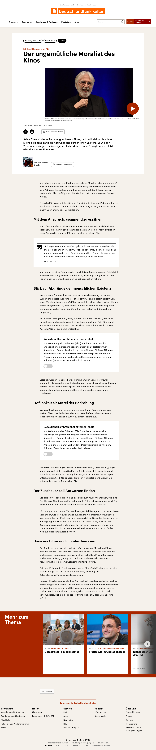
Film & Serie (50, 41)
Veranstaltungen (71, 727)
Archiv (77, 22)
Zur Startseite (46, 691)
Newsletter (68, 720)
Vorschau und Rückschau (12, 712)
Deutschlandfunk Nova (86, 5)
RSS (65, 724)
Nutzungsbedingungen (83, 743)
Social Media (100, 716)
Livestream (37, 712)
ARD (58, 745)
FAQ (65, 712)
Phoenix (76, 745)
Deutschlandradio (134, 712)
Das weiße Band (87, 555)
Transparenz (131, 724)
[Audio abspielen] (133, 109)
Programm (27, 22)
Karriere (129, 720)
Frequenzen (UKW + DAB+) (44, 716)
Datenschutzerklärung (82, 353)
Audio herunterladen (54, 132)
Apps (65, 716)
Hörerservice (100, 712)
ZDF (66, 745)
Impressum (103, 743)
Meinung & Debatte (33, 41)
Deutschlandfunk (67, 5)
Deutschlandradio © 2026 (78, 740)
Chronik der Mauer (101, 745)
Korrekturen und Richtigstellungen (134, 729)
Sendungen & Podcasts (46, 22)
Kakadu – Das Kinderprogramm (15, 724)
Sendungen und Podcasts (13, 716)
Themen (12, 22)
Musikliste (66, 22)
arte (86, 745)
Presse (129, 716)
